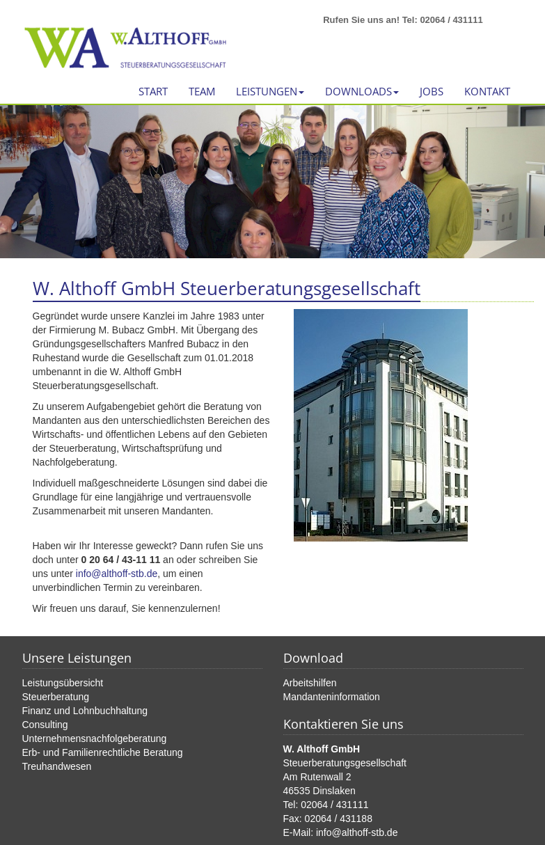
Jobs (431, 91)
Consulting (45, 724)
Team (202, 91)
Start (153, 91)
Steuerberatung (56, 696)
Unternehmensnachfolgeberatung (94, 738)
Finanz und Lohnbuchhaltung (85, 710)
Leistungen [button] (270, 91)
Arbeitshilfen (310, 682)
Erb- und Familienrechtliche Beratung (102, 752)
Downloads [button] (362, 91)
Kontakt (487, 91)
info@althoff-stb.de (116, 573)
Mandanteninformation (331, 696)
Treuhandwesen (57, 766)
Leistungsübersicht (63, 682)
